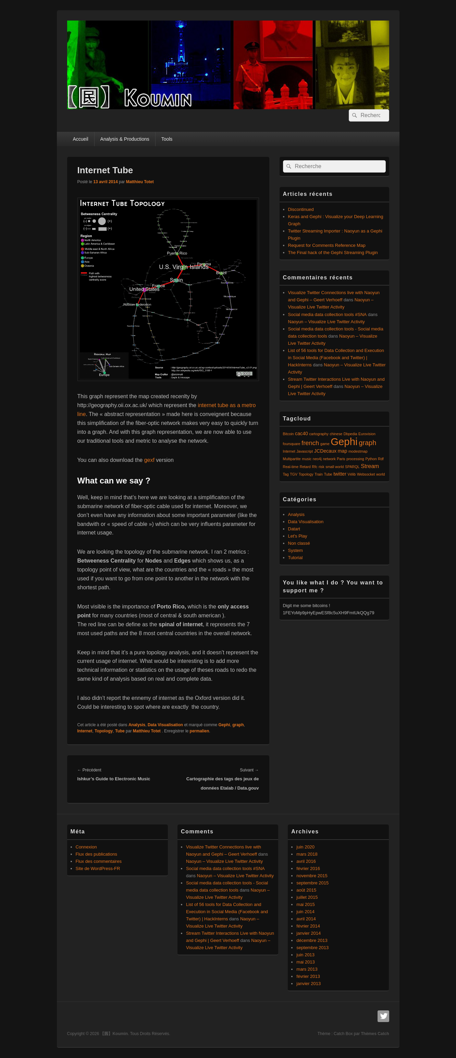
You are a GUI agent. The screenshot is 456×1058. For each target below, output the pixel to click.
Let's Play (297, 536)
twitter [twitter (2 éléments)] (339, 474)
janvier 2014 (308, 933)
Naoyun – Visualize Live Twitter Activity (326, 321)
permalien (199, 731)
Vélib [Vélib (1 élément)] (352, 474)
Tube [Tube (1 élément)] (328, 474)
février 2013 (308, 976)
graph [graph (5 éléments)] (367, 442)
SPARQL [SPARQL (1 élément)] (352, 467)
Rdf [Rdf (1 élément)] (381, 459)
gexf (150, 460)
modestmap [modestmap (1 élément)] (358, 451)
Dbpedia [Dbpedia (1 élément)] (350, 434)
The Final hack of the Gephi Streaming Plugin (333, 252)
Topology (104, 731)
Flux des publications (96, 854)
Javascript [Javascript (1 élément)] (304, 451)
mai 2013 (305, 962)
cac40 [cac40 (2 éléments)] (301, 433)
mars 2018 (306, 854)
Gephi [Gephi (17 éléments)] (344, 441)
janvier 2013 (308, 983)
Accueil (80, 139)
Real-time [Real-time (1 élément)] (291, 467)
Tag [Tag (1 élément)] (286, 474)
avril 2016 (306, 861)
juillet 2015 (307, 897)
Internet (85, 731)
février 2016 (308, 868)
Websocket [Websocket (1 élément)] (366, 474)
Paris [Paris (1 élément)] (341, 459)
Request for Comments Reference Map (327, 245)
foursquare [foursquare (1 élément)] (291, 444)
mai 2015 (305, 904)
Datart (294, 528)
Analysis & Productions (124, 139)
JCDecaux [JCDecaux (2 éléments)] (325, 451)
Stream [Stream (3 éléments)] (370, 466)
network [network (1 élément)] (329, 459)
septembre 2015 (312, 882)
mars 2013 (306, 969)
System (295, 550)
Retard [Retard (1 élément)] (305, 467)
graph (238, 724)
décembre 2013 (311, 940)
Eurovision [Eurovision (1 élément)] (366, 434)
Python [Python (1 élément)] (371, 459)
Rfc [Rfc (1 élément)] (314, 467)
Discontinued (301, 209)
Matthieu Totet (140, 181)
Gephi (224, 724)
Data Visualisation (165, 724)
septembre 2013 (312, 947)
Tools (167, 139)
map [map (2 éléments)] (342, 451)
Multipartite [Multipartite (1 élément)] (292, 459)
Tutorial (295, 557)
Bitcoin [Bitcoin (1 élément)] (288, 434)
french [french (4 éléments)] (310, 442)
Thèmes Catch (375, 1033)
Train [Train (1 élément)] (319, 474)
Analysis (136, 724)
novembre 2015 (311, 875)
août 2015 (306, 890)
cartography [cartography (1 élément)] (319, 434)
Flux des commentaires (99, 861)
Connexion (86, 846)
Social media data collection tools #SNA (327, 314)
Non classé (299, 543)
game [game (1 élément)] (325, 444)
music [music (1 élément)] (306, 459)
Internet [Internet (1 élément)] (289, 451)
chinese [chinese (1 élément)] (336, 434)
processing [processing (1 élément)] (355, 459)
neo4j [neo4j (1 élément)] (317, 459)
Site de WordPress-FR (98, 868)
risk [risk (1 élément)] (321, 467)
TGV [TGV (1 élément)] (293, 474)
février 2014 (308, 926)
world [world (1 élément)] (380, 474)
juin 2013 (305, 954)
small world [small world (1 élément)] (334, 467)
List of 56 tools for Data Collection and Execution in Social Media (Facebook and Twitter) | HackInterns (336, 357)
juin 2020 (305, 846)
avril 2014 (306, 918)
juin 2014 (305, 911)
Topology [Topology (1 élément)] (306, 474)
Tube (120, 731)
